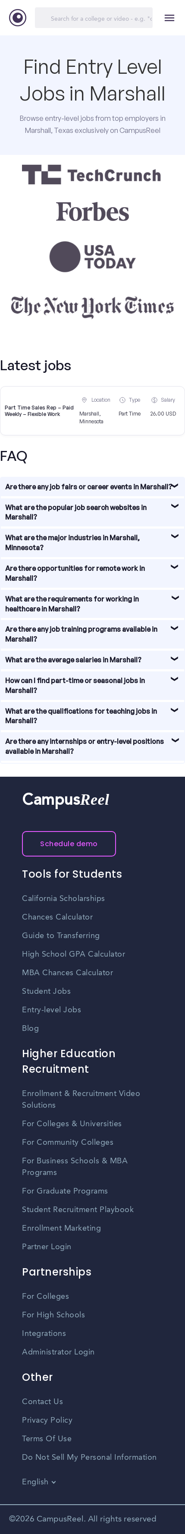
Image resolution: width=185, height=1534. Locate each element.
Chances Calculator (57, 917)
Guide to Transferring (61, 936)
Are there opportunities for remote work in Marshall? (75, 573)
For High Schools (53, 1315)
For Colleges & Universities (72, 1124)
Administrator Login (58, 1352)
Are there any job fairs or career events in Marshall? (88, 486)
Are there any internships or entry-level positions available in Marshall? (84, 746)
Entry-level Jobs (51, 1010)
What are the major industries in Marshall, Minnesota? (72, 542)
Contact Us (42, 1402)
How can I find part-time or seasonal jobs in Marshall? (75, 685)
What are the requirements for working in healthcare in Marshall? (72, 604)
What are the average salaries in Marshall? (73, 659)
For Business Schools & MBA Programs (75, 1167)
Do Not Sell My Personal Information (89, 1458)
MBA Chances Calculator (67, 973)
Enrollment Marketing (61, 1228)
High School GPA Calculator (73, 954)
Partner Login (47, 1247)
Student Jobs (46, 991)
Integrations (44, 1334)
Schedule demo (69, 844)
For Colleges (45, 1297)
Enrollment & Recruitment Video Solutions (81, 1099)
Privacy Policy (47, 1420)
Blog (30, 1029)
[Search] (94, 17)
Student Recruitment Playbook (78, 1210)
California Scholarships (63, 899)
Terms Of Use (47, 1439)
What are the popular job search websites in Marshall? (76, 512)
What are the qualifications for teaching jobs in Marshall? (81, 716)
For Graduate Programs (65, 1191)
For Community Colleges (67, 1143)
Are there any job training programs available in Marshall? (81, 634)
